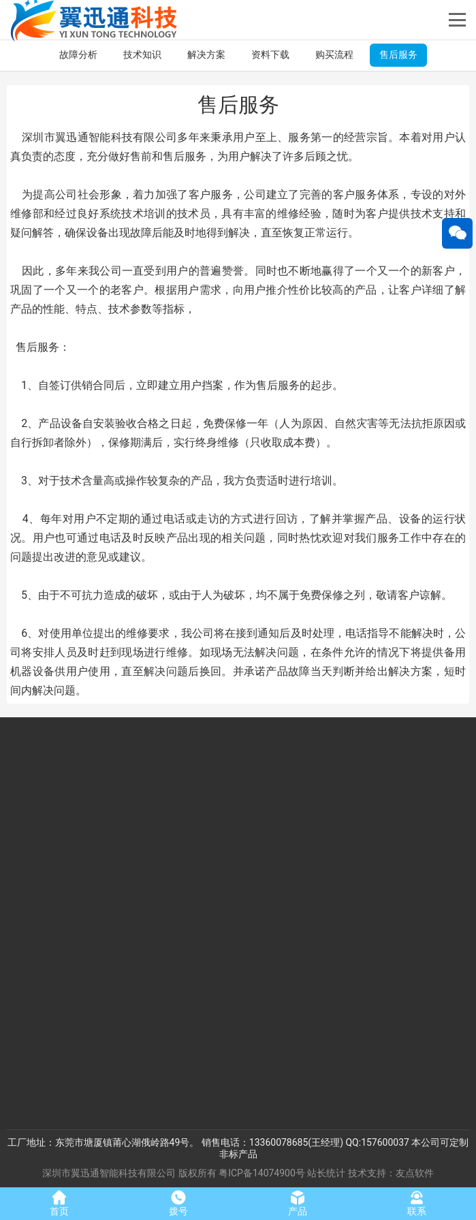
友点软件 (415, 1173)
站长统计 (326, 1173)
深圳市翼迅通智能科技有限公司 (109, 1173)
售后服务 (398, 54)
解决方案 (206, 54)
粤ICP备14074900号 (262, 1173)
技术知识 (142, 54)
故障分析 (78, 54)
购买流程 (334, 54)
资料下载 (270, 54)
